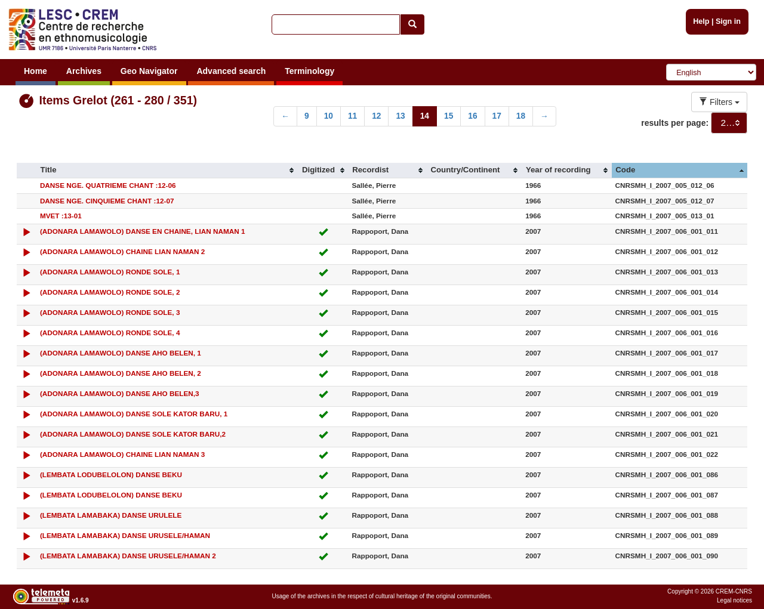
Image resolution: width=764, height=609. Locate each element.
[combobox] (729, 123)
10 (328, 116)
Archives (83, 71)
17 (496, 116)
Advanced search (231, 71)
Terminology (309, 71)
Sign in (728, 21)
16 (472, 116)
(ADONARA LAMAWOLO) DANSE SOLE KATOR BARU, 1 (133, 414)
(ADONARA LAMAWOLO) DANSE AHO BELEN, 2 (120, 373)
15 (448, 116)
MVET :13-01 (61, 216)
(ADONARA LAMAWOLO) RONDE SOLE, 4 (110, 332)
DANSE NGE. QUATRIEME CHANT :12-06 (108, 185)
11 (352, 116)
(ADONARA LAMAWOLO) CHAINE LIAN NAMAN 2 (122, 251)
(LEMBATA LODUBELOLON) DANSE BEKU (111, 474)
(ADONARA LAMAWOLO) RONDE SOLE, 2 (110, 292)
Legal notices (734, 600)
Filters (719, 102)
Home (35, 71)
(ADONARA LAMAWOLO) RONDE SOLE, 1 (110, 272)
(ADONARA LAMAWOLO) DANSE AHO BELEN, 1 (120, 353)
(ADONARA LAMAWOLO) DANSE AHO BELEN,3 (119, 393)
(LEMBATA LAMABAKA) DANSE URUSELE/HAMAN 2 (128, 555)
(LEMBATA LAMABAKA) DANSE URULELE (110, 515)
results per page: (674, 123)
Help (701, 21)
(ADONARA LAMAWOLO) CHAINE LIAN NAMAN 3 (122, 454)
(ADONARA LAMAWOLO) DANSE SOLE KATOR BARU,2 (133, 434)
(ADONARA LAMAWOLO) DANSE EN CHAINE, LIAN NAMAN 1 (142, 231)
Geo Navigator (149, 71)
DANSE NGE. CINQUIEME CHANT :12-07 (107, 201)
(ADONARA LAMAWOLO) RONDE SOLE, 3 (110, 312)
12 (376, 116)
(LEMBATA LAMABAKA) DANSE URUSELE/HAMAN (125, 535)
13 (400, 116)
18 (520, 116)
